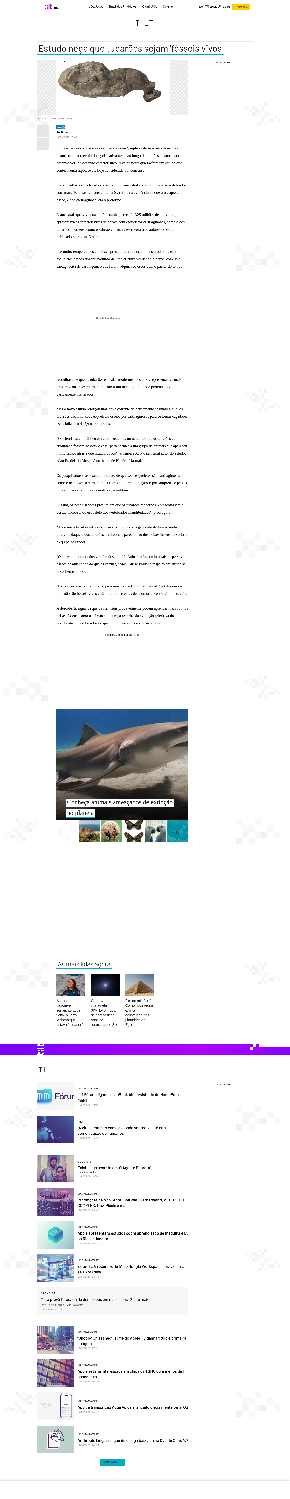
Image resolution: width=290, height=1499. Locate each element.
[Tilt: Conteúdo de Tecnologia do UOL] (49, 6)
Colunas (168, 6)
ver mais (113, 1462)
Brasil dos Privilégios (122, 6)
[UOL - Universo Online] (56, 8)
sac (201, 7)
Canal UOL (149, 6)
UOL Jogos (95, 6)
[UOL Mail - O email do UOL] (211, 7)
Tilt (145, 23)
